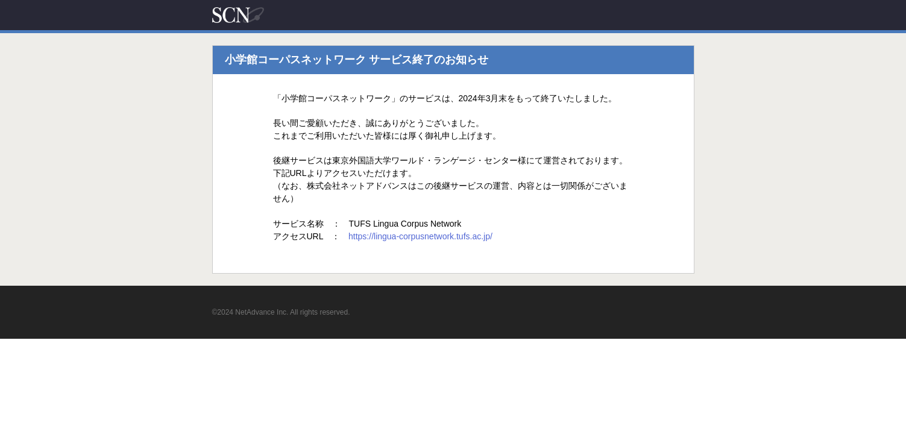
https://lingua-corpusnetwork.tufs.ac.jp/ (420, 236)
